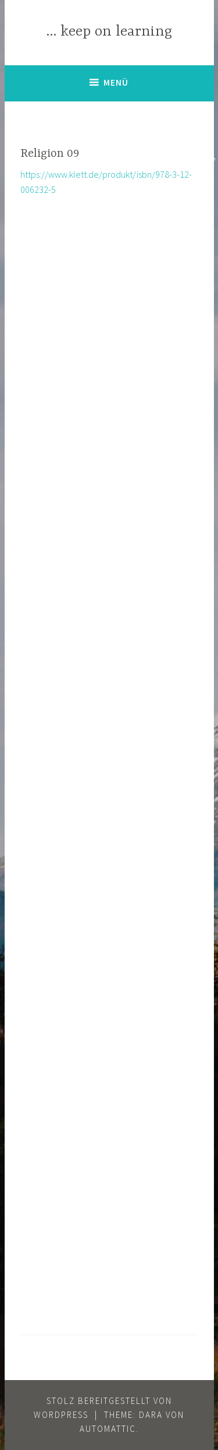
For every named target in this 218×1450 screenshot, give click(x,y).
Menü (115, 82)
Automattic (108, 1428)
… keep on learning (109, 31)
